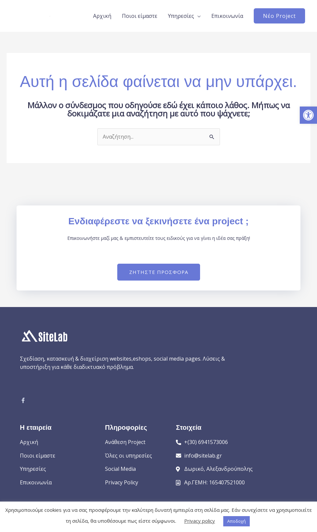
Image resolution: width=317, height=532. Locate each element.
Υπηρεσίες (181, 16)
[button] (308, 115)
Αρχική (102, 16)
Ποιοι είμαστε (139, 16)
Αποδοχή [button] (236, 521)
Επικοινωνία (227, 16)
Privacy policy (199, 520)
